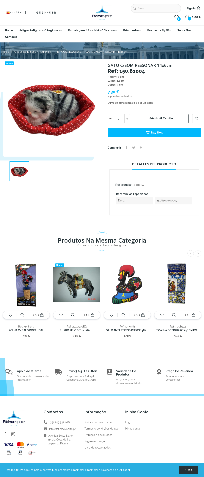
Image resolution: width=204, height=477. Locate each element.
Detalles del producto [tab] (154, 164)
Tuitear (133, 147)
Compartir (126, 147)
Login (128, 422)
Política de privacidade (98, 422)
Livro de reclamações (97, 447)
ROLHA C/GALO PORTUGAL (26, 330)
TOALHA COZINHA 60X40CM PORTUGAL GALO (177, 330)
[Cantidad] (118, 118)
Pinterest (140, 147)
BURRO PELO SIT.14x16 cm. (77, 330)
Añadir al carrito (161, 118)
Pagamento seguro (95, 441)
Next (198, 253)
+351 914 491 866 (46, 12)
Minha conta (132, 428)
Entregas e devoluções (98, 434)
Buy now (154, 133)
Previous (190, 253)
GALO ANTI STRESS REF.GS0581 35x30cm (127, 330)
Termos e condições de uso (101, 428)
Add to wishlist (197, 118)
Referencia (123, 185)
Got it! (188, 469)
